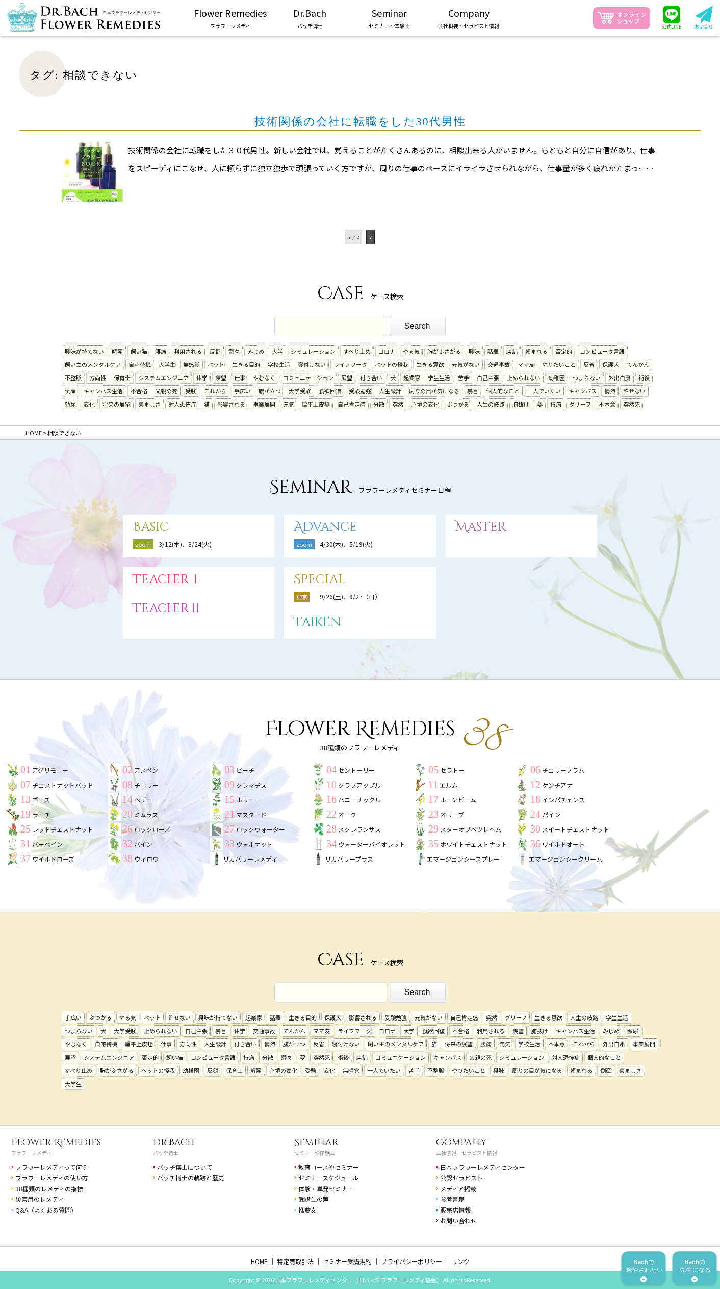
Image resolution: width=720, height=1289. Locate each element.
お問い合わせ (458, 1220)
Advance (325, 527)
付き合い (371, 377)
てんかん (638, 364)
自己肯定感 (352, 404)
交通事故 (498, 364)
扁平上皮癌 (316, 404)
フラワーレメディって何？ (51, 1167)
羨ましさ (149, 404)
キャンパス (583, 391)
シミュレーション (313, 351)
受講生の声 (313, 1199)
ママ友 (526, 364)
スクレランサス (359, 829)
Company (461, 1142)
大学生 (167, 364)
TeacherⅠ (167, 579)
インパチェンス (563, 799)
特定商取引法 (295, 1261)
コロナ (386, 351)
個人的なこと (503, 391)
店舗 (512, 351)
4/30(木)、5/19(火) (346, 544)
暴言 (472, 391)
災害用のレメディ (39, 1199)
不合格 (139, 391)
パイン (551, 814)
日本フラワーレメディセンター (482, 1167)
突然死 (631, 404)
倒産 (70, 391)
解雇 (117, 351)
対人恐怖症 (182, 404)
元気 (288, 404)
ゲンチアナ (557, 785)
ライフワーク (350, 364)
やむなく (264, 377)
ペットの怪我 (391, 364)
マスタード (251, 814)
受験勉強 (360, 391)
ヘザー (143, 799)
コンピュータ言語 (602, 351)
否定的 (563, 351)
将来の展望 (116, 404)
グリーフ (580, 404)
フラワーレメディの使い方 (51, 1177)
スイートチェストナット (575, 829)
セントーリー (356, 770)
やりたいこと (559, 364)
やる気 (411, 351)
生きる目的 (246, 364)
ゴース (41, 799)
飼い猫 (139, 351)
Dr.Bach (174, 1142)
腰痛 (160, 351)
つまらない (587, 377)
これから (215, 391)
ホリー (245, 799)
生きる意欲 (430, 364)
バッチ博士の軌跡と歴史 (190, 1177)
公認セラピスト (461, 1177)
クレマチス (251, 785)
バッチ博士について (184, 1167)
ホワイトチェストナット (473, 844)
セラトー (452, 770)
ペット (216, 364)
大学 (277, 351)
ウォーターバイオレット (371, 844)
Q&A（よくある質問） (46, 1209)
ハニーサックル (359, 799)
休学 (202, 377)
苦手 (463, 377)
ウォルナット (254, 844)
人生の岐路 (491, 404)
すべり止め (357, 351)
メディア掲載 (458, 1188)
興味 (474, 351)
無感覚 (191, 364)
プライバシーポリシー (411, 1261)
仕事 (239, 377)
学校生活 (279, 364)
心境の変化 (425, 404)
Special (319, 579)
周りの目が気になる (434, 391)
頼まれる (536, 351)
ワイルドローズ (53, 858)
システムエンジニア (163, 377)
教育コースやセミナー (328, 1167)
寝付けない (312, 364)
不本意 (607, 404)
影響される (231, 404)
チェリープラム (563, 770)
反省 (589, 364)
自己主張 (488, 377)
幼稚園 (556, 377)
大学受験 (300, 391)
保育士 (122, 377)
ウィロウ (146, 858)
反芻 (215, 351)
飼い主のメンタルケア (93, 364)
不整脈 (73, 377)
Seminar (316, 1142)
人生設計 (390, 391)
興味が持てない (84, 351)
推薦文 (307, 1209)
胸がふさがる (444, 351)
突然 (397, 404)
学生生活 (439, 377)
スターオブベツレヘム (470, 829)
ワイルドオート (563, 844)
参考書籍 (452, 1199)
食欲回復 (330, 391)
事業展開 (264, 404)
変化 (89, 404)
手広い (242, 391)
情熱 (609, 391)
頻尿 (70, 404)
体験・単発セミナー (325, 1188)
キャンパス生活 (103, 391)
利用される (188, 351)
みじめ (255, 351)
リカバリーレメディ (250, 858)
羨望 (220, 377)
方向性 (97, 377)
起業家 (411, 377)
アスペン (146, 770)
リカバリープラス (349, 858)
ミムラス (146, 814)
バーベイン (47, 844)
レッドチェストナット (62, 829)
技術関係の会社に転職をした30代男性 (360, 121)
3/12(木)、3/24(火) (185, 544)
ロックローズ (152, 829)
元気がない (466, 364)
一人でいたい (544, 391)
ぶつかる (458, 404)
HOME (259, 1261)
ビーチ (245, 770)
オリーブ (452, 814)
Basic (151, 527)
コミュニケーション (308, 377)
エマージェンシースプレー (463, 858)
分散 (378, 404)
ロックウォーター (260, 829)
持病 (555, 404)
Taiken (317, 622)
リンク (460, 1261)
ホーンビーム (458, 799)
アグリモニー (50, 770)
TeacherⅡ (167, 608)
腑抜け (520, 404)
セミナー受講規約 (347, 1261)
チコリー (146, 785)
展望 (346, 377)
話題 (493, 351)
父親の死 (166, 391)
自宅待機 (139, 364)
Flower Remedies (56, 1142)
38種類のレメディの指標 (49, 1188)
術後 (644, 377)
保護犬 (610, 364)
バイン (143, 844)
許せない (634, 391)
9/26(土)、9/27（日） (350, 596)
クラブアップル (359, 785)
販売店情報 (455, 1209)
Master (480, 527)
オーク (347, 814)
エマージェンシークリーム (565, 858)
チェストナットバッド (62, 785)
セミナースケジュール (328, 1177)
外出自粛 (619, 377)
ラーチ (41, 814)
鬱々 (234, 351)
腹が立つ (270, 391)
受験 (190, 391)
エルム (449, 785)
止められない (524, 377)
